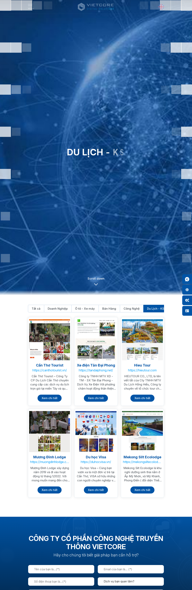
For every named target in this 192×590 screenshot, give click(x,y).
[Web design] (187, 289)
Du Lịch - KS (155, 308)
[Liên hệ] (187, 311)
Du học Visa (96, 457)
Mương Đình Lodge (49, 457)
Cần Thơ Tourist (49, 365)
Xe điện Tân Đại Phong (96, 365)
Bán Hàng (109, 308)
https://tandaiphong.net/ (96, 370)
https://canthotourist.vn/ (49, 370)
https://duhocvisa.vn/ (96, 462)
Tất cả (36, 308)
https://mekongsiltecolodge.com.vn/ (142, 462)
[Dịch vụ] (187, 300)
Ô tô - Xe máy (85, 308)
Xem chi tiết (49, 398)
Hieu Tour (142, 365)
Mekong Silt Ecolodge (142, 457)
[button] (96, 283)
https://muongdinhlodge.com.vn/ (49, 462)
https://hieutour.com (142, 370)
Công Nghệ (132, 308)
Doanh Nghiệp (58, 308)
